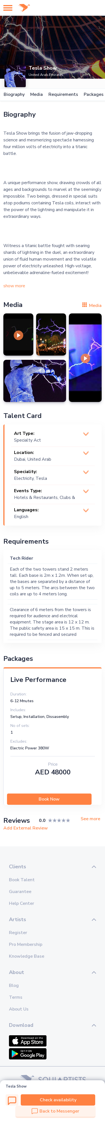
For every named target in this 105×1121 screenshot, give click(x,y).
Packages (93, 95)
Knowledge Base (26, 956)
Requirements (63, 95)
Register (18, 932)
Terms (15, 997)
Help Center (21, 903)
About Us (19, 1009)
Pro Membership (25, 944)
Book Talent (22, 880)
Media (36, 95)
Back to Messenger (55, 1111)
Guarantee (20, 891)
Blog (14, 985)
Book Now (49, 799)
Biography (13, 95)
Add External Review (25, 828)
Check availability (58, 1100)
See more (90, 819)
